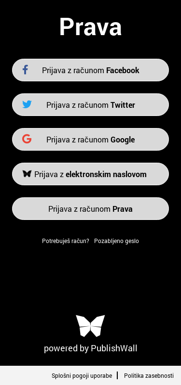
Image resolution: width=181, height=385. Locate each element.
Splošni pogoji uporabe (82, 375)
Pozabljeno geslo (116, 240)
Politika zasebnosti (149, 375)
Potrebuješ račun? (65, 240)
